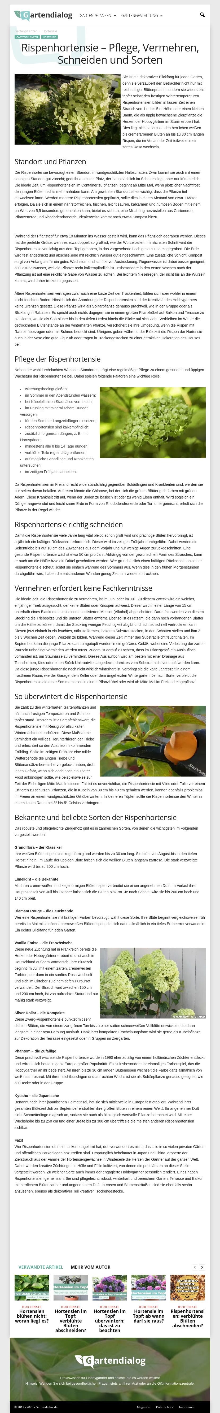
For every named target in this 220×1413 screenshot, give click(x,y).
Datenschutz (164, 1407)
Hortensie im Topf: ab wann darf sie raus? (149, 1316)
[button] (202, 15)
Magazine (143, 1407)
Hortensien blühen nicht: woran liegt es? (32, 1316)
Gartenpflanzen (98, 15)
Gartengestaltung (142, 15)
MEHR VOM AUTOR (90, 1267)
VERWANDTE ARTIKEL (41, 1267)
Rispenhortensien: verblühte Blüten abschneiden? (188, 1318)
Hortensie (49, 37)
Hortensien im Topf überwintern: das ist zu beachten (110, 1320)
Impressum (187, 1407)
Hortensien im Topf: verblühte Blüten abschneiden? (71, 1320)
